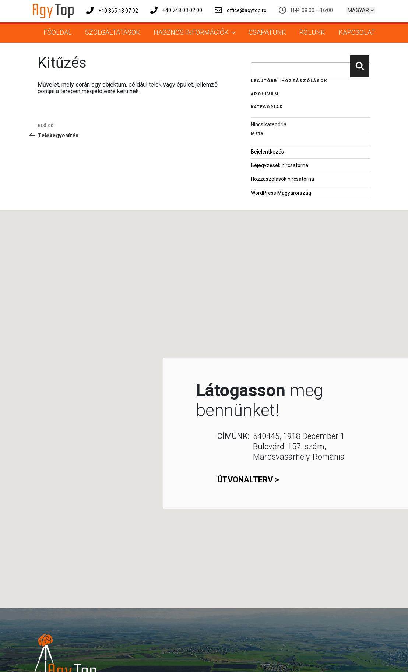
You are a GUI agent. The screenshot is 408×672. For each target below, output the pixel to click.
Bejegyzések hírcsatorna (279, 165)
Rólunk (312, 32)
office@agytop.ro (241, 10)
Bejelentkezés (267, 152)
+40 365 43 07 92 (112, 11)
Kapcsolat (356, 32)
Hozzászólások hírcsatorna (282, 179)
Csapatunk (267, 32)
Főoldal (57, 32)
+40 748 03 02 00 (176, 10)
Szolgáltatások (112, 32)
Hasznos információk (195, 32)
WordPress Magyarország (281, 193)
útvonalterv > (248, 479)
